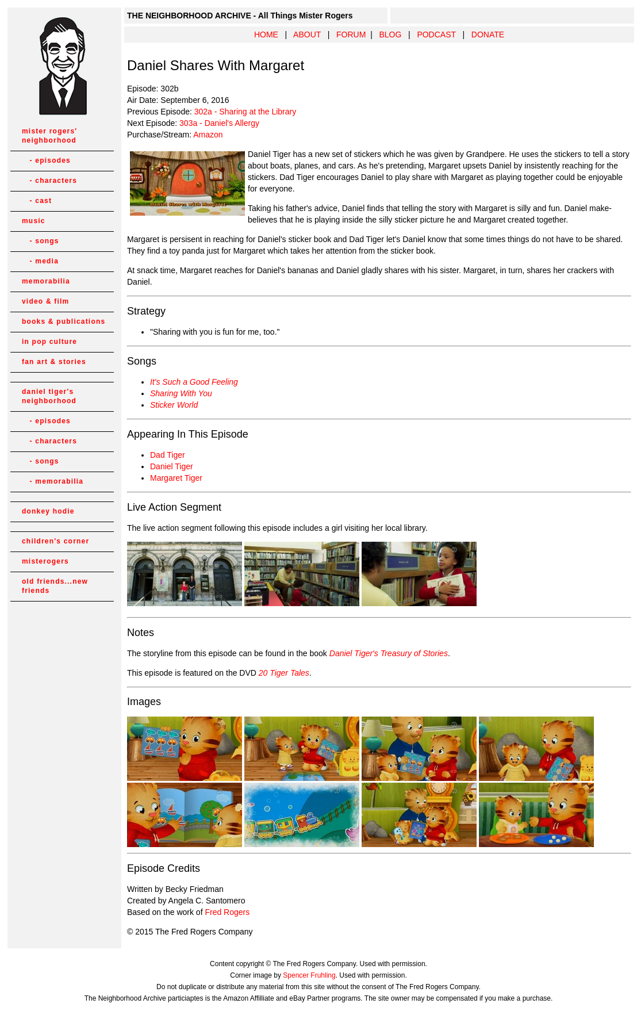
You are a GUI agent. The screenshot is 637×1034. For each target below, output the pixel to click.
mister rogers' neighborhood (49, 135)
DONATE (487, 34)
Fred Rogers (227, 912)
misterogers (45, 561)
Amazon (207, 134)
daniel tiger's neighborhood (49, 396)
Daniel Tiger (171, 466)
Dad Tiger (167, 454)
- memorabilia (52, 481)
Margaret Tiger (176, 477)
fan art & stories (54, 362)
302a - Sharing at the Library (245, 111)
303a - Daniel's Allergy (219, 123)
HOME (266, 34)
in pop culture (49, 342)
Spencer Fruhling (309, 975)
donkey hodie (48, 511)
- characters (49, 181)
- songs (40, 241)
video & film (45, 301)
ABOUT (307, 34)
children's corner (55, 541)
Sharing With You (181, 393)
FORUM (351, 34)
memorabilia (46, 281)
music (33, 221)
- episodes (46, 160)
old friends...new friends (55, 586)
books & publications (63, 321)
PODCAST (436, 34)
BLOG (390, 34)
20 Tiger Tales (284, 672)
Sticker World (174, 404)
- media (40, 261)
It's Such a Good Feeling (194, 381)
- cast (37, 201)
